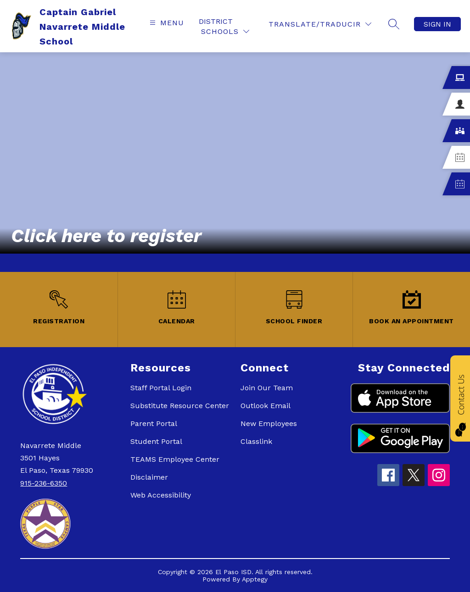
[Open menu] (165, 22)
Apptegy (255, 579)
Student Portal (156, 441)
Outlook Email (266, 405)
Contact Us (460, 394)
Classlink (256, 441)
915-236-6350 (43, 483)
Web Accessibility (160, 495)
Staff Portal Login (160, 387)
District (216, 21)
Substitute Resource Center (179, 405)
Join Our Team (267, 387)
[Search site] (393, 23)
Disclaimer (149, 477)
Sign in (437, 24)
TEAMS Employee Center (174, 459)
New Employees (269, 423)
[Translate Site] (320, 24)
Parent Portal (153, 423)
